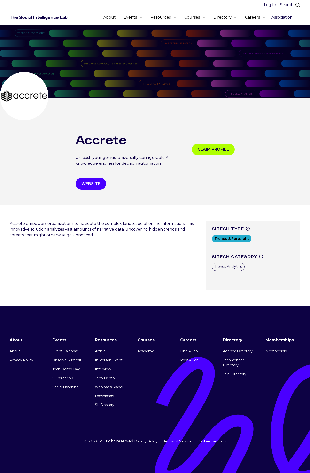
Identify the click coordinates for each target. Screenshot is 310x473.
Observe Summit (66, 360)
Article (100, 351)
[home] (39, 17)
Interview (103, 369)
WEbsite (90, 183)
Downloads (104, 396)
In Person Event (109, 360)
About (109, 17)
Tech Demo (105, 378)
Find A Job (189, 351)
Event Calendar (65, 351)
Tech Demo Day (66, 369)
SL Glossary (104, 405)
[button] (133, 17)
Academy (146, 351)
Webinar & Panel (109, 387)
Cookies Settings (211, 441)
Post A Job (189, 360)
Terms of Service (177, 441)
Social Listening (65, 387)
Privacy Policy (21, 360)
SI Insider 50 (62, 378)
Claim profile (213, 149)
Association (282, 17)
